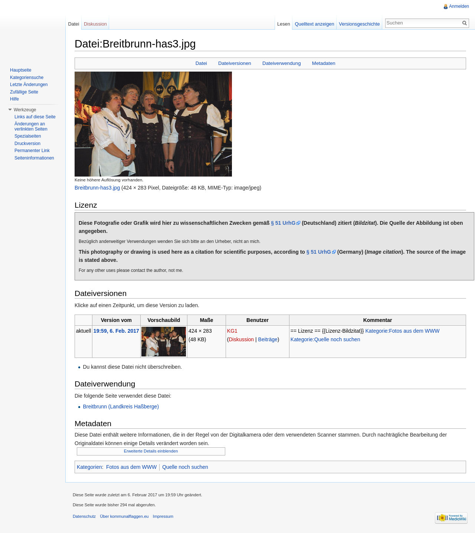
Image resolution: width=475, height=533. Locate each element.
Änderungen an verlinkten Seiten (31, 126)
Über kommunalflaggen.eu (124, 516)
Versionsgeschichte (359, 24)
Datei (201, 63)
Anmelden (459, 6)
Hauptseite (20, 70)
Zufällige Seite (24, 92)
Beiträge (268, 339)
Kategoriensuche (26, 77)
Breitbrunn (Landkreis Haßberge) (121, 406)
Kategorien (89, 467)
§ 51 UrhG (283, 223)
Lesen (283, 24)
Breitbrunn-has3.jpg (97, 188)
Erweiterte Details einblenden (151, 451)
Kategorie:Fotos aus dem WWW (402, 331)
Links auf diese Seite (35, 116)
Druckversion (27, 143)
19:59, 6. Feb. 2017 (116, 331)
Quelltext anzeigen (314, 24)
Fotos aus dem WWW (131, 467)
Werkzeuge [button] (25, 109)
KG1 (232, 331)
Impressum (163, 516)
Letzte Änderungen (29, 84)
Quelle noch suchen (185, 467)
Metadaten (323, 63)
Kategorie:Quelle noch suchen (325, 339)
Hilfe (14, 99)
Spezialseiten (27, 136)
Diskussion (241, 339)
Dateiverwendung (281, 63)
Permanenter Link (32, 150)
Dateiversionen (234, 63)
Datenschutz (84, 516)
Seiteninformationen (34, 158)
